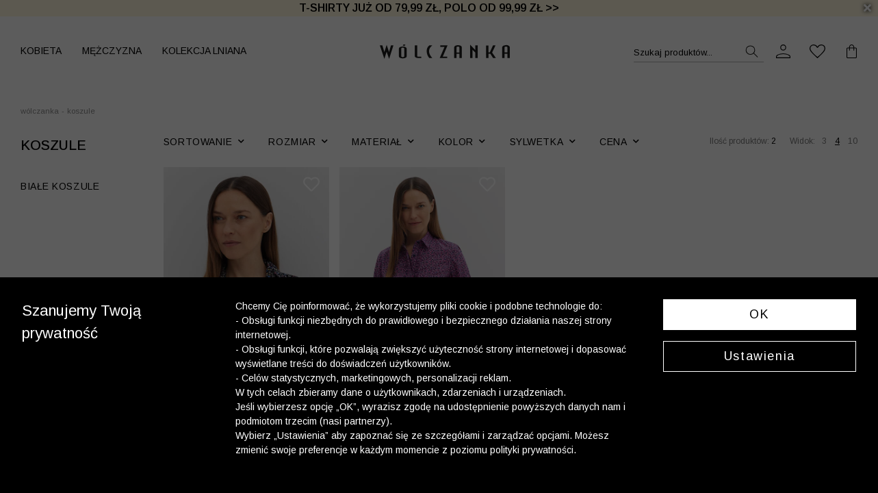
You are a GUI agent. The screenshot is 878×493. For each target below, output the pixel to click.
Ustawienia (759, 356)
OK (759, 314)
